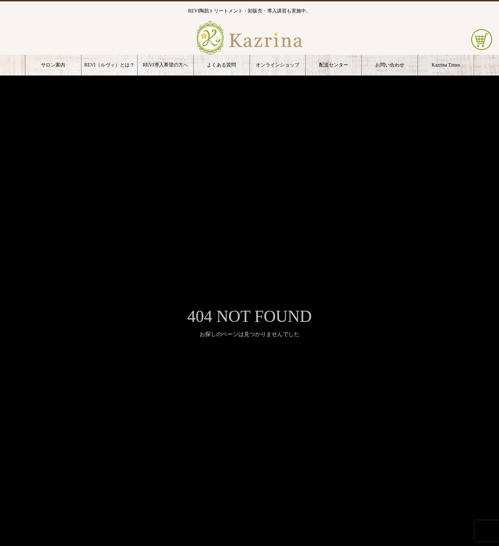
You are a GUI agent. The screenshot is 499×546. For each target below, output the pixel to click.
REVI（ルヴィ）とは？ (109, 65)
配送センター (333, 65)
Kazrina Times (446, 65)
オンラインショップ (277, 65)
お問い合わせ (389, 65)
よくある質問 (221, 65)
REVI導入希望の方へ (165, 65)
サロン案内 (53, 65)
